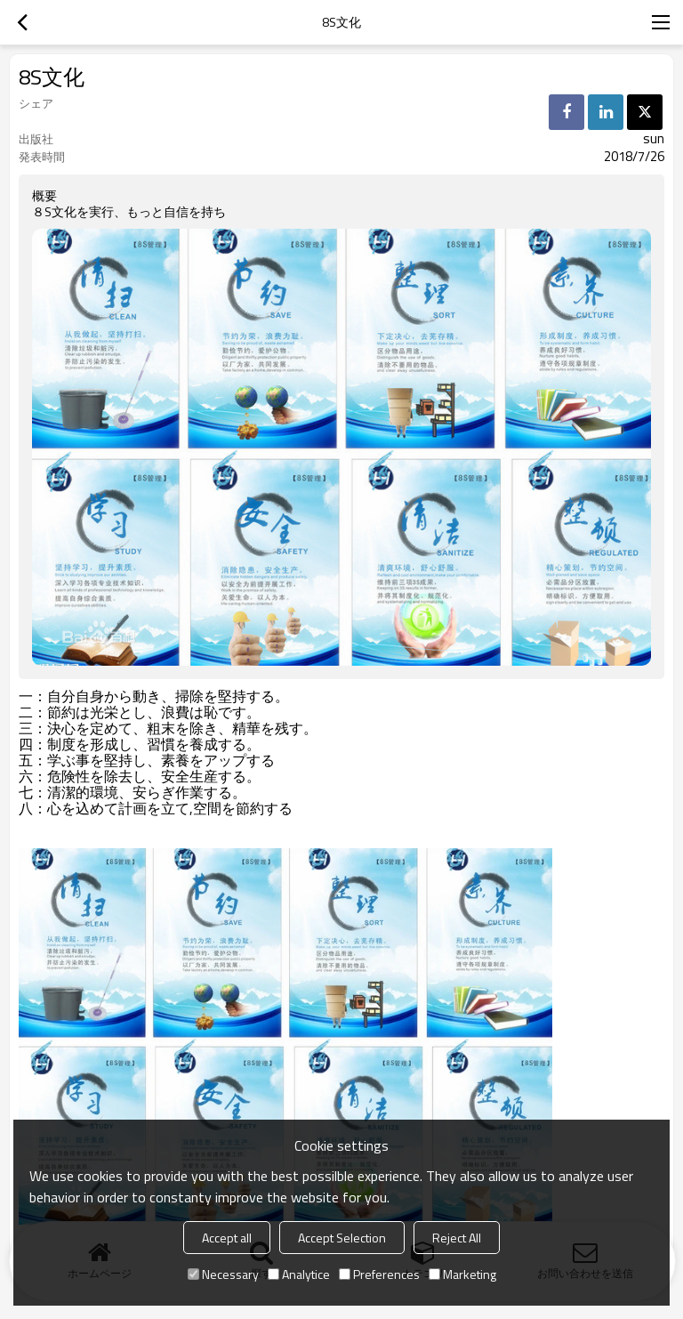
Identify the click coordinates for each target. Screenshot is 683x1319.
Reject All (456, 1237)
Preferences (379, 1274)
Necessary (223, 1274)
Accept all (227, 1237)
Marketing (462, 1274)
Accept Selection (342, 1237)
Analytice (299, 1274)
